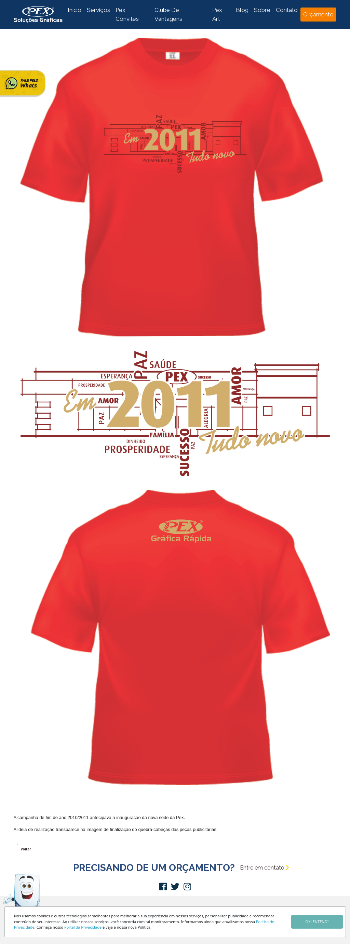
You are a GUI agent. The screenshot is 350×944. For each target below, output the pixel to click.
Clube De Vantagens (168, 14)
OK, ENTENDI (316, 921)
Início (74, 9)
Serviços (98, 9)
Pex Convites (127, 14)
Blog (242, 9)
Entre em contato (264, 867)
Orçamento (318, 14)
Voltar (26, 849)
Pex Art (217, 14)
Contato (287, 9)
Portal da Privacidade (83, 927)
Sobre (262, 9)
